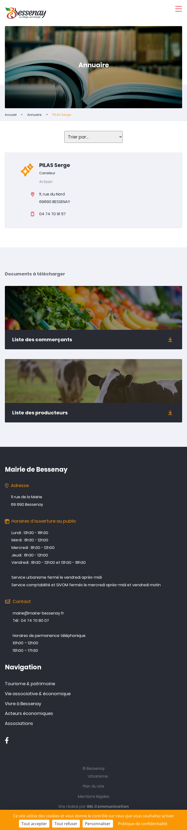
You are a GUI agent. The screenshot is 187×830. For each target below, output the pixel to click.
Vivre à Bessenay (23, 704)
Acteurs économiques (29, 713)
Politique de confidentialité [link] (142, 823)
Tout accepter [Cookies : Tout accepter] (34, 823)
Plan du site (93, 786)
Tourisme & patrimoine (30, 684)
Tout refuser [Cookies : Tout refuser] (66, 823)
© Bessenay (94, 768)
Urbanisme (98, 776)
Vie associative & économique (38, 694)
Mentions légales (93, 796)
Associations (19, 723)
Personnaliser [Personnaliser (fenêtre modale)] (98, 823)
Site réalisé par (93, 806)
